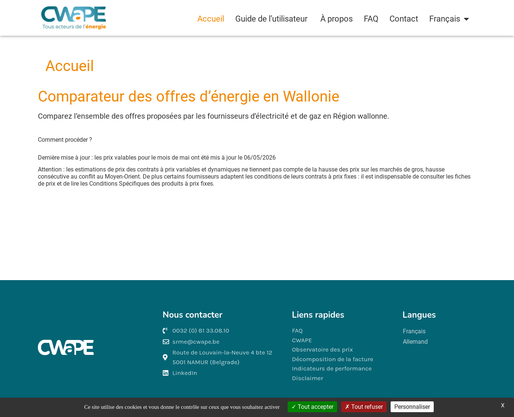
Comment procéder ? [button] (65, 139)
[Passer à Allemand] (415, 342)
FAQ (371, 18)
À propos (336, 18)
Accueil (210, 18)
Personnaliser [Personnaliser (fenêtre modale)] (412, 406)
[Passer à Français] (415, 331)
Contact (403, 18)
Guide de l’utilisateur (272, 18)
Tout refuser (364, 406)
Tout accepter (312, 406)
